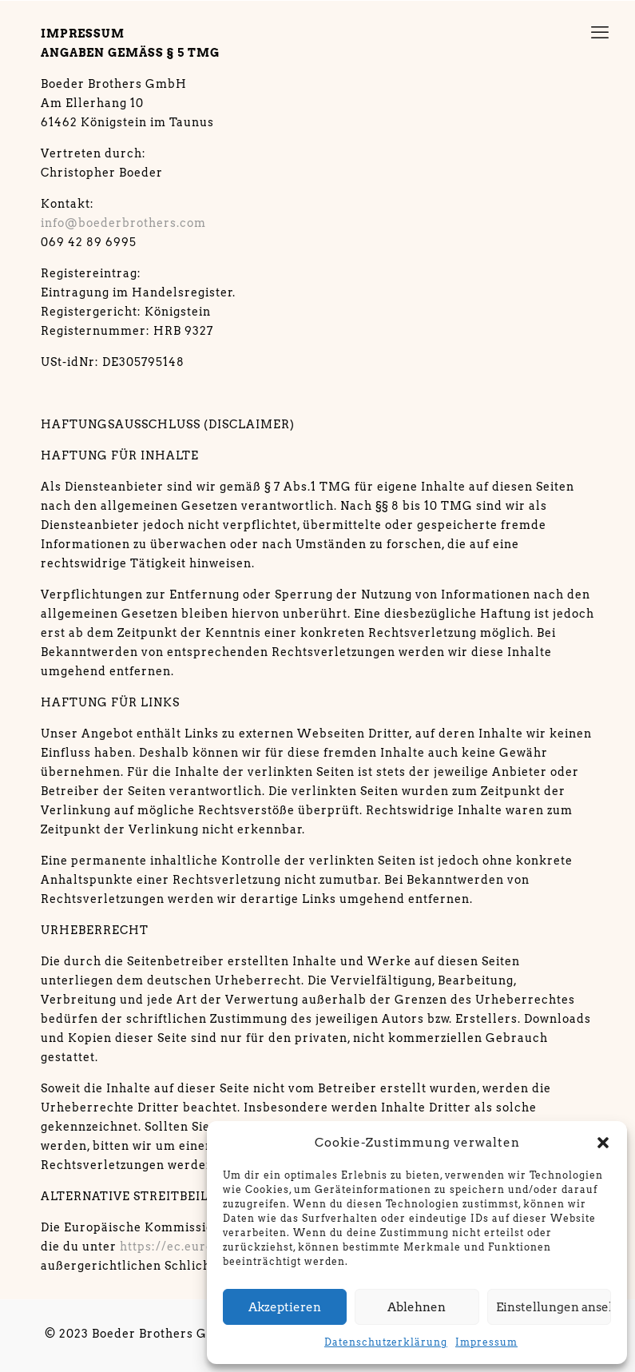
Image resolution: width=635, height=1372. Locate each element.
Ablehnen (416, 1307)
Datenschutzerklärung (385, 1342)
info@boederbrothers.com (123, 223)
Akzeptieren (284, 1307)
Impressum (486, 1342)
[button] (603, 1143)
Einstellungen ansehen (553, 1307)
